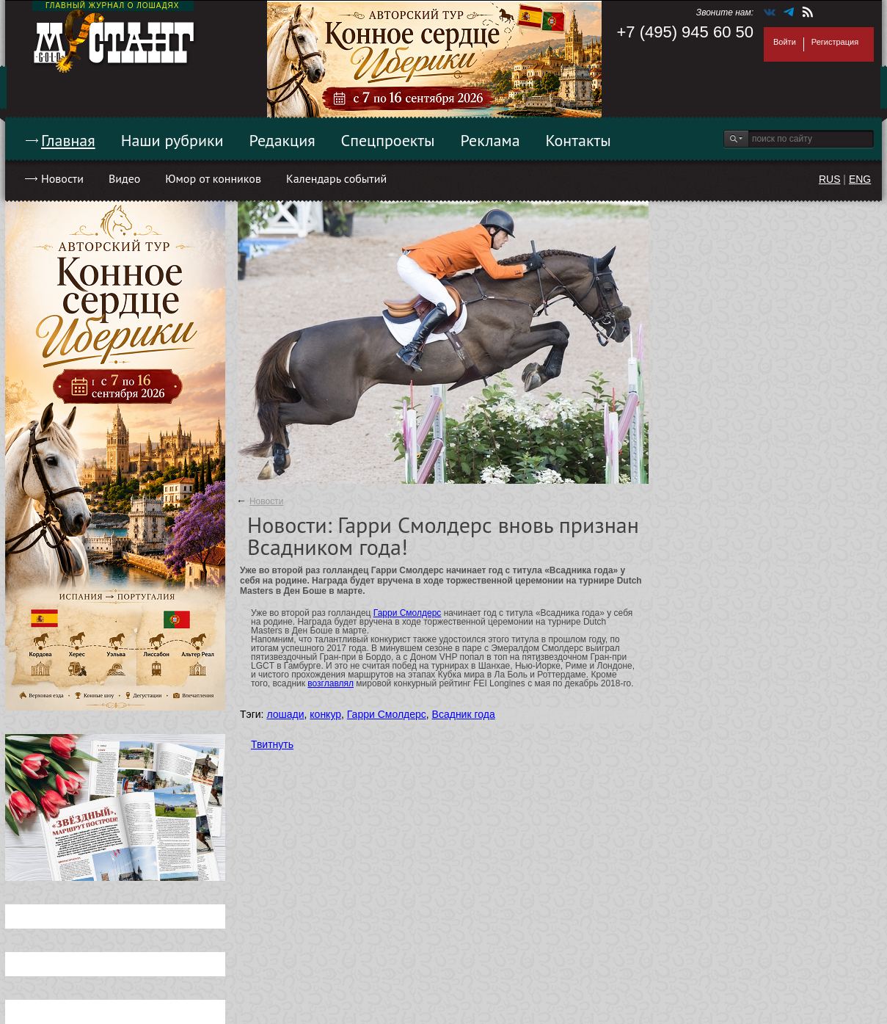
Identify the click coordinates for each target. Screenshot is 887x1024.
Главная (68, 140)
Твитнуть (272, 744)
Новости (62, 178)
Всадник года (463, 714)
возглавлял (330, 683)
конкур (325, 714)
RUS (830, 179)
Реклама (490, 140)
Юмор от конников (213, 178)
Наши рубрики (172, 140)
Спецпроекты (388, 140)
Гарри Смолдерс (407, 613)
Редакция (282, 140)
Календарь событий (336, 178)
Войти (784, 41)
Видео (124, 178)
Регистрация (834, 41)
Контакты (578, 140)
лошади (285, 714)
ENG (860, 179)
